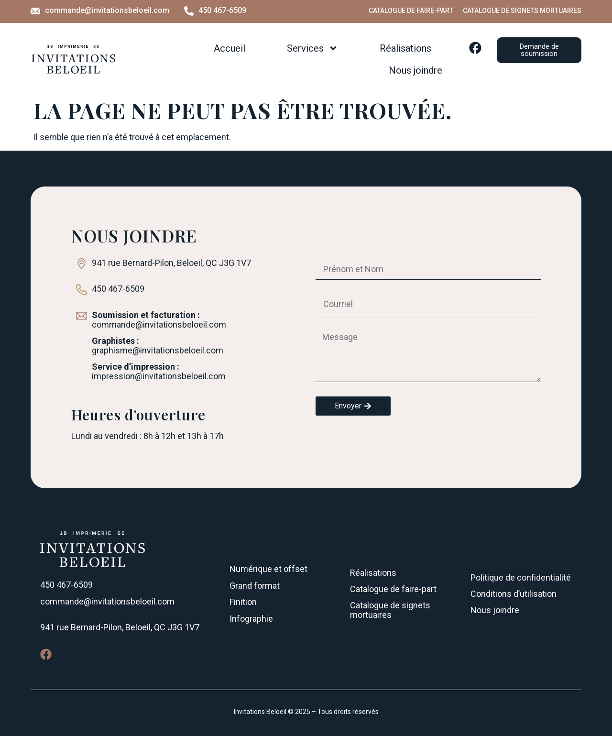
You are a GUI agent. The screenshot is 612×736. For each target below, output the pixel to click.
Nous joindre (415, 70)
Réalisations (405, 48)
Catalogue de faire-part (411, 10)
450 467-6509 (222, 10)
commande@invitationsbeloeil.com (107, 10)
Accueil (229, 48)
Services (312, 48)
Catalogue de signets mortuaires (522, 10)
